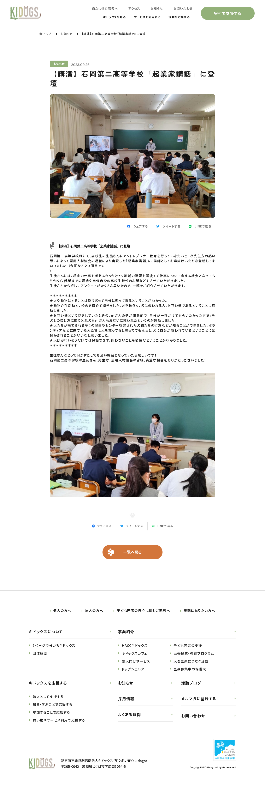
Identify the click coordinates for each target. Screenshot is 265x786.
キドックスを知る (106, 16)
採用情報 (126, 698)
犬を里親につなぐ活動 (190, 661)
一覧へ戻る (132, 552)
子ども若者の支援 (187, 645)
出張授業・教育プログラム (193, 653)
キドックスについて (46, 631)
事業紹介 (126, 631)
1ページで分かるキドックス (54, 645)
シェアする (104, 526)
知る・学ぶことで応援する (52, 704)
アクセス (134, 8)
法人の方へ (94, 610)
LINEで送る (165, 526)
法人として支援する (48, 696)
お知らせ (157, 8)
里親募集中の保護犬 (189, 668)
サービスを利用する (143, 16)
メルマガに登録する (198, 698)
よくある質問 (129, 714)
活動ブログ (191, 683)
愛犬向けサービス (136, 661)
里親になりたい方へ (199, 610)
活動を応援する (177, 16)
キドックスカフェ (134, 653)
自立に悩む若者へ (105, 8)
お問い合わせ (183, 8)
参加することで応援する (51, 712)
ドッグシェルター (135, 668)
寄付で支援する (228, 13)
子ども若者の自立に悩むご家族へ (143, 610)
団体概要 (40, 653)
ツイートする (134, 526)
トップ (47, 34)
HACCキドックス (134, 645)
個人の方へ (62, 610)
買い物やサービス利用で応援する (59, 720)
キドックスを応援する (48, 683)
